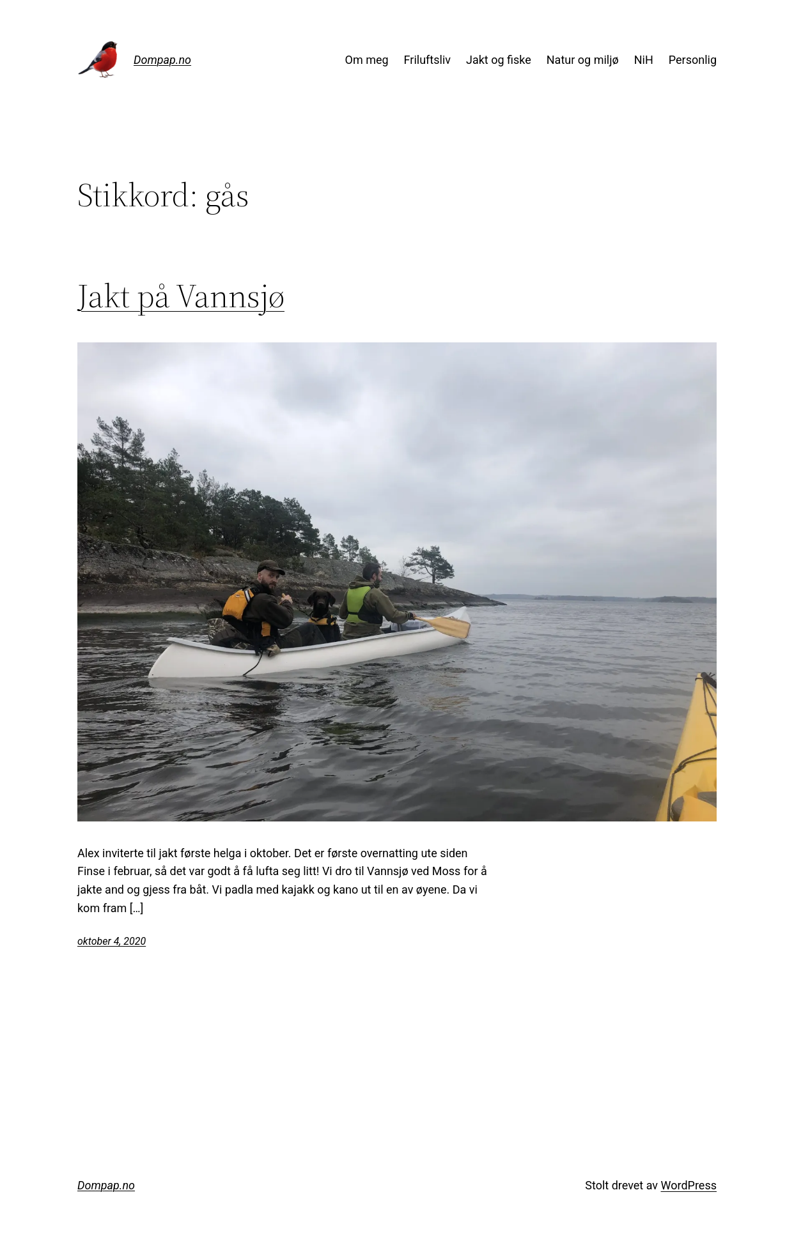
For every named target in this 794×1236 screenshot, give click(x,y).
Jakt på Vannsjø (180, 296)
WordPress (689, 1185)
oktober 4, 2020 (111, 941)
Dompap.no (162, 59)
